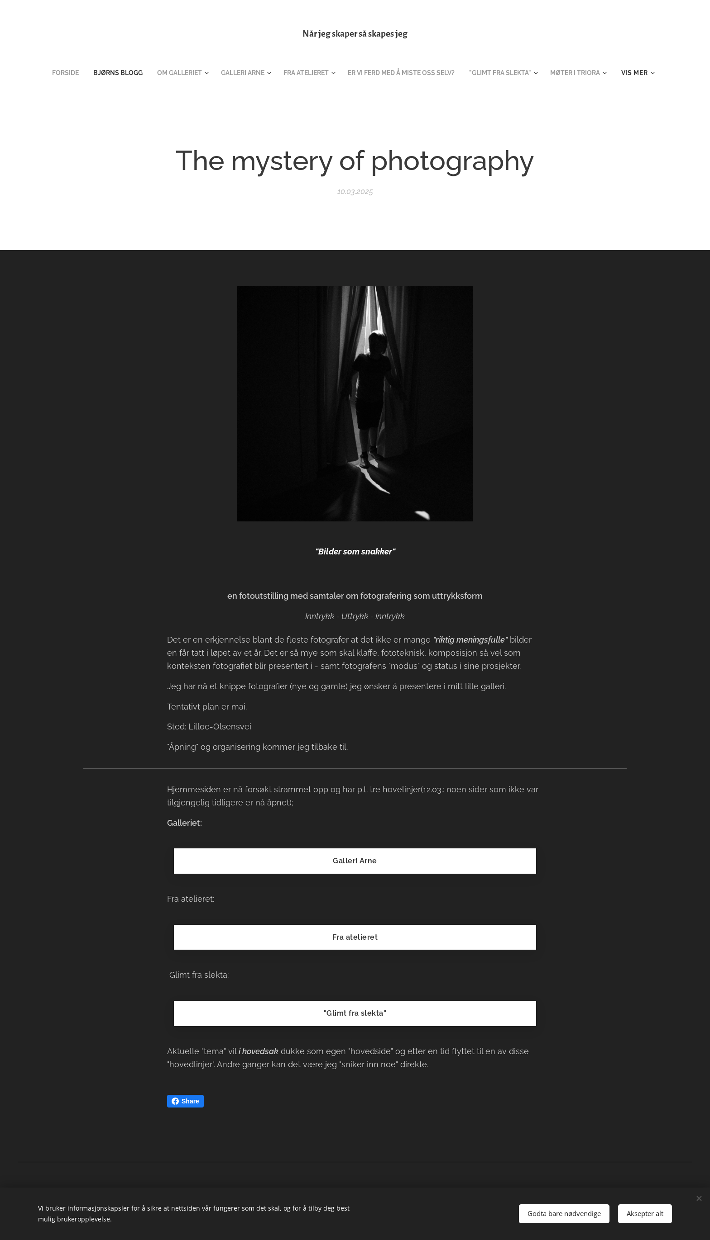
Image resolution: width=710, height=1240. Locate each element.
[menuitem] (51, 73)
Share (185, 1101)
